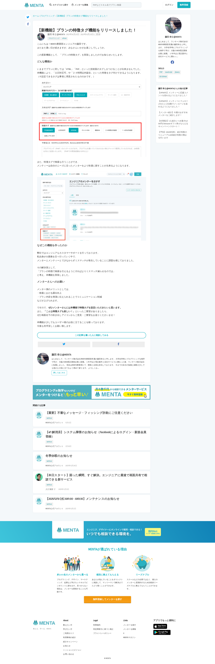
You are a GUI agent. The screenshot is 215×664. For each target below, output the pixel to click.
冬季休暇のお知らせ (59, 456)
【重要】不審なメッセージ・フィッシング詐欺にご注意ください (89, 413)
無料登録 (184, 5)
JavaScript (168, 72)
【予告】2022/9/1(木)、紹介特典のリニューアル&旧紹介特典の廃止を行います (172, 135)
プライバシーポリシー (102, 633)
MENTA (108, 658)
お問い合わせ (68, 654)
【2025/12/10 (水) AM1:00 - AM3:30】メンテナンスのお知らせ (82, 498)
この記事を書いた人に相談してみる (91, 335)
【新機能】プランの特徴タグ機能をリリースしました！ (82, 16)
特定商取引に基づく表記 (103, 629)
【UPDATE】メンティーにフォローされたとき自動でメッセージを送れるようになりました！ (173, 104)
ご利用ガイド (68, 633)
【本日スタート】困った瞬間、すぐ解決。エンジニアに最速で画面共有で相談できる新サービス (96, 477)
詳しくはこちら (59, 373)
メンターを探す (129, 625)
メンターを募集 (80, 5)
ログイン (169, 5)
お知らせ (66, 646)
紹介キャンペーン (70, 642)
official (64, 38)
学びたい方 (67, 629)
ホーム (36, 16)
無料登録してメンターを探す (107, 599)
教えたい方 (67, 625)
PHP (161, 72)
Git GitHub (163, 77)
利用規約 (97, 625)
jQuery (177, 72)
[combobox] (116, 4)
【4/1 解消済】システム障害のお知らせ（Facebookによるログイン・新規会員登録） (96, 434)
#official (49, 418)
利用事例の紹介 (69, 637)
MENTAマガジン (129, 637)
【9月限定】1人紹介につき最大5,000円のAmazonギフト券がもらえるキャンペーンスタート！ (173, 123)
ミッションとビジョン (72, 650)
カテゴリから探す (58, 5)
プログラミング (47, 16)
